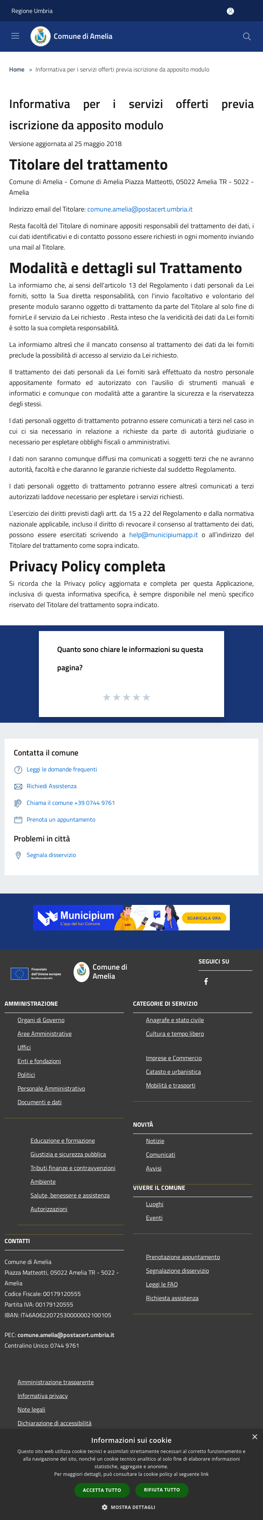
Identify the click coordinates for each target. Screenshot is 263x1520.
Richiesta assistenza (172, 1297)
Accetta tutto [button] (102, 1490)
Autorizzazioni (48, 1208)
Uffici (24, 1047)
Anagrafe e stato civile (175, 1019)
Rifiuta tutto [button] (162, 1490)
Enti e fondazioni (39, 1060)
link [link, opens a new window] (205, 1474)
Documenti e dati (40, 1102)
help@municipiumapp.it (163, 534)
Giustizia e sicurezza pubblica (68, 1154)
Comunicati (160, 1154)
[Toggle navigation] (15, 35)
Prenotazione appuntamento (183, 1256)
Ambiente (43, 1181)
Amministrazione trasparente (56, 1381)
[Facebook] (206, 982)
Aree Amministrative (45, 1033)
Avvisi (154, 1168)
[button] (131, 1507)
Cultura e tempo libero (175, 1033)
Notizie (155, 1140)
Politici (26, 1074)
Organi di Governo (41, 1019)
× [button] (254, 1437)
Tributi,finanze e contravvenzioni (72, 1167)
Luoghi (155, 1203)
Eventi (154, 1217)
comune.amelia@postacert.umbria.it (139, 209)
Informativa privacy (43, 1395)
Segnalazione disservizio (177, 1270)
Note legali (31, 1409)
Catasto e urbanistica (173, 1071)
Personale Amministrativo (51, 1088)
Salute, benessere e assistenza (70, 1195)
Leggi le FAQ (162, 1284)
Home (16, 69)
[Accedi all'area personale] (230, 11)
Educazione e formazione (62, 1140)
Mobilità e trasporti (171, 1085)
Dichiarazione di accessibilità (54, 1423)
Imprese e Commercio (174, 1057)
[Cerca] (247, 36)
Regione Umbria (32, 10)
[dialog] (131, 1474)
